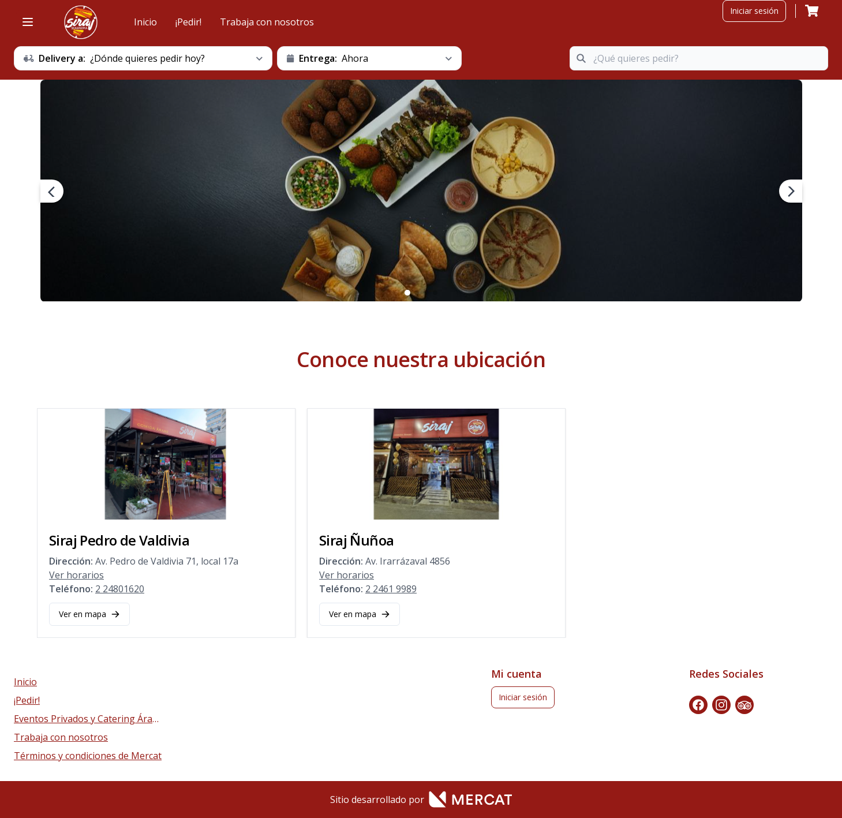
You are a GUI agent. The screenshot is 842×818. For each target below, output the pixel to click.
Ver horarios (76, 575)
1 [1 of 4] (407, 293)
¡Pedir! (188, 22)
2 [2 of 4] (416, 292)
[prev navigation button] (51, 191)
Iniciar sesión (754, 10)
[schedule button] (143, 58)
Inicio (145, 22)
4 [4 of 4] (435, 292)
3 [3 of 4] (426, 292)
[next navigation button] (790, 191)
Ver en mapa (89, 613)
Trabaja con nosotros (267, 22)
